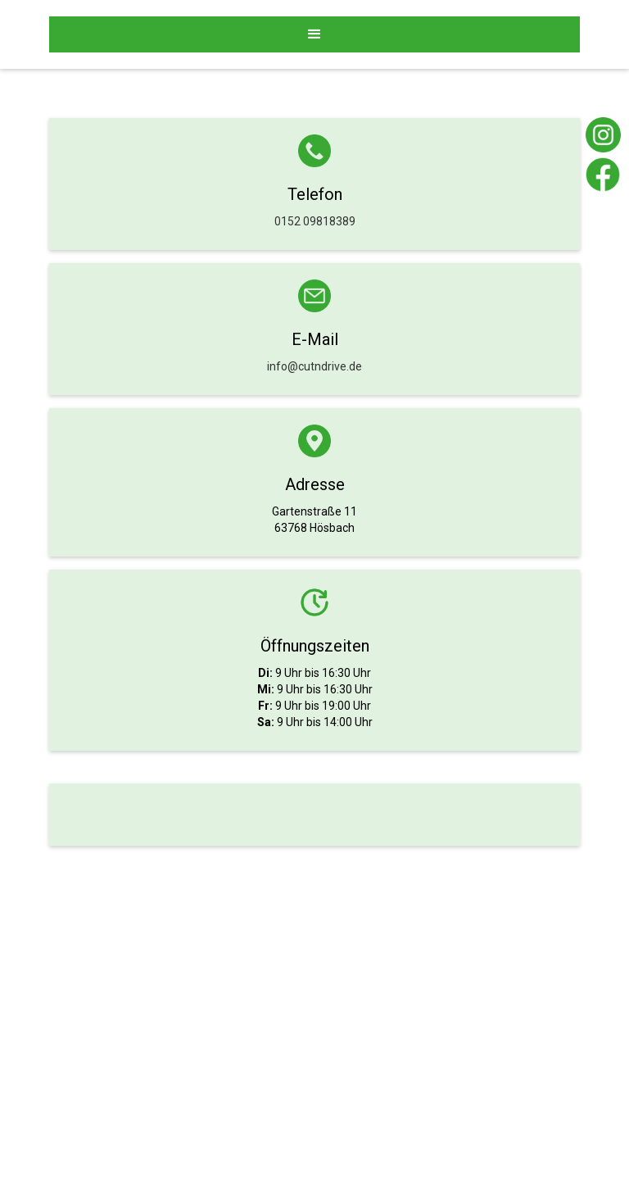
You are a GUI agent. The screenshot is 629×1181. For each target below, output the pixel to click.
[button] (314, 34)
